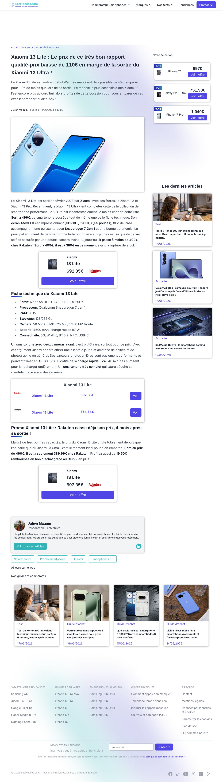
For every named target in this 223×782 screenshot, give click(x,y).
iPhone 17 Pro (64, 701)
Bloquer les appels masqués (149, 708)
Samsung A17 (20, 694)
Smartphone (27, 47)
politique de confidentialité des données (165, 756)
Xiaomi (85, 201)
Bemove (92, 772)
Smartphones (22, 559)
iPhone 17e (62, 715)
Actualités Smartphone (47, 47)
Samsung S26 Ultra (102, 694)
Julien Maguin (19, 109)
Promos (206, 5)
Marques (144, 5)
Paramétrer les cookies (197, 719)
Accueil (14, 47)
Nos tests (165, 5)
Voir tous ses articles (30, 546)
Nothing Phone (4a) (24, 722)
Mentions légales (193, 701)
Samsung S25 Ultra (102, 708)
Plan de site (189, 726)
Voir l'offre (78, 281)
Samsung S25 (99, 715)
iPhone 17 (61, 708)
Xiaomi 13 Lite (26, 201)
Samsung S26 (99, 701)
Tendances (186, 5)
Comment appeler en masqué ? (151, 694)
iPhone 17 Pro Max (67, 694)
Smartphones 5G (103, 559)
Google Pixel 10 (21, 708)
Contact (187, 694)
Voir (136, 396)
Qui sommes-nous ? (195, 733)
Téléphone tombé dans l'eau (149, 701)
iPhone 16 (61, 722)
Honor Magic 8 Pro (23, 715)
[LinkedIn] (138, 546)
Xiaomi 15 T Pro (21, 701)
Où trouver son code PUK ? (149, 715)
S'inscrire (164, 747)
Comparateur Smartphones (110, 5)
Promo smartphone (52, 559)
